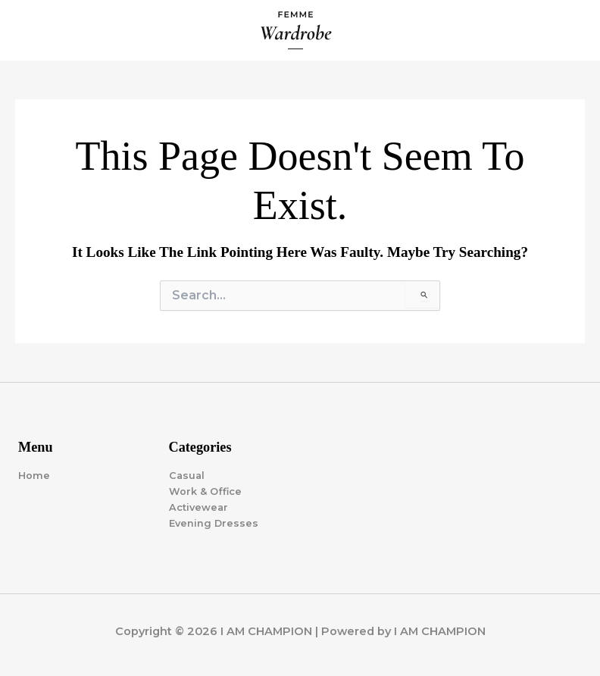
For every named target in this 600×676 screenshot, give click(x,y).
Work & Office (205, 491)
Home (34, 475)
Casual (187, 475)
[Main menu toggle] (570, 30)
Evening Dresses (213, 523)
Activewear (198, 507)
